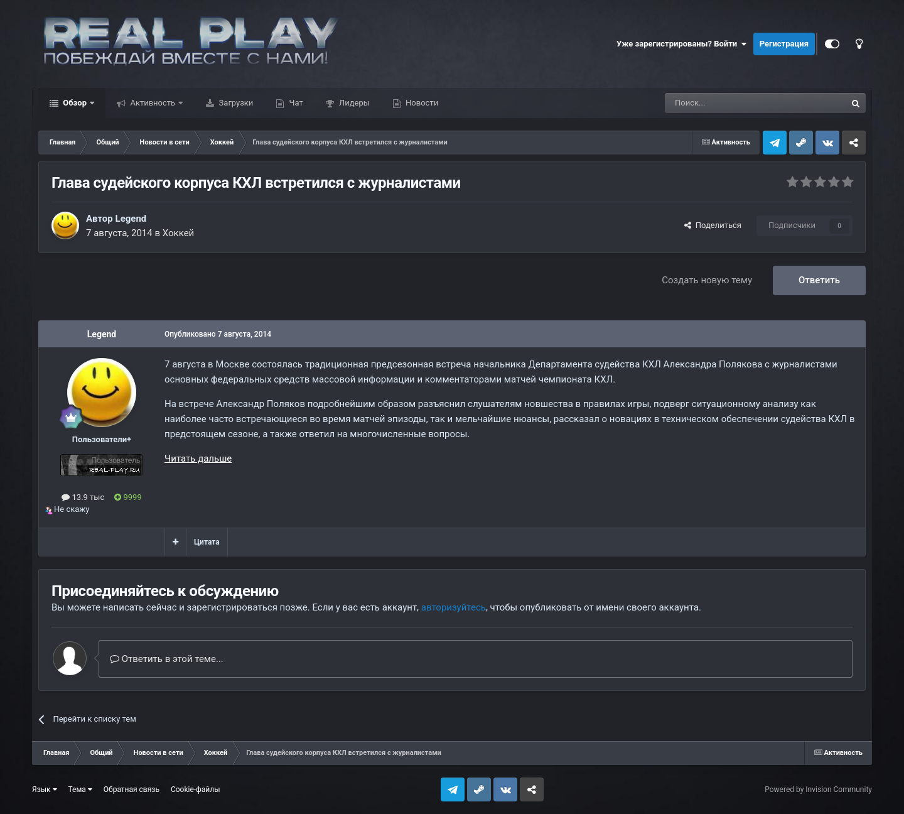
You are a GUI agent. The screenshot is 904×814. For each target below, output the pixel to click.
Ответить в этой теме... (166, 659)
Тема (80, 789)
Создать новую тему (707, 280)
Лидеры (353, 102)
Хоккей (179, 233)
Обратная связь (131, 789)
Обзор (75, 102)
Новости (421, 102)
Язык (44, 789)
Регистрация (784, 43)
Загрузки (235, 102)
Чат (295, 102)
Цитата (207, 542)
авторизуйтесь (453, 607)
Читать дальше (198, 458)
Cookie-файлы (195, 789)
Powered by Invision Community (818, 789)
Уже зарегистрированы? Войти (681, 44)
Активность (152, 102)
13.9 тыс (83, 497)
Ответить (819, 280)
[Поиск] (727, 103)
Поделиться (712, 225)
